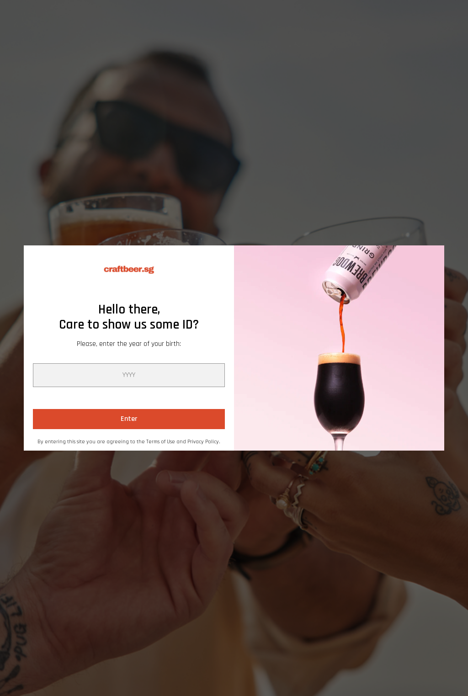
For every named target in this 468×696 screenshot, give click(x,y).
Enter (129, 419)
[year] (129, 375)
